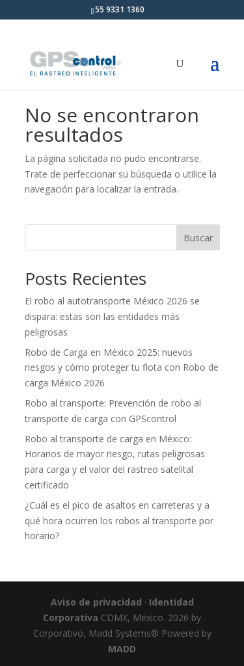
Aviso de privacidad (96, 602)
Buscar (198, 238)
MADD (122, 649)
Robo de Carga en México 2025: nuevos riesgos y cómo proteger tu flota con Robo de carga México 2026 (122, 368)
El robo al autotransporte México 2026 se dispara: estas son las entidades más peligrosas (112, 316)
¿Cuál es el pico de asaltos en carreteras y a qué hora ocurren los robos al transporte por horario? (119, 520)
